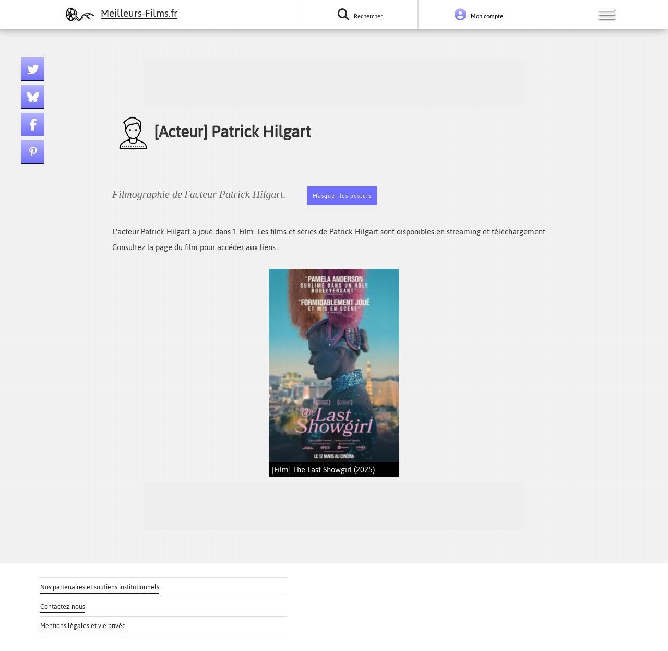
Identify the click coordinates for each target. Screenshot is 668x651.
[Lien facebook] (32, 124)
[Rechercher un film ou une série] (359, 14)
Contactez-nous (62, 606)
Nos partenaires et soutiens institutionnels (99, 587)
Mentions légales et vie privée (83, 626)
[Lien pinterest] (32, 152)
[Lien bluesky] (32, 97)
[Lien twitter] (32, 69)
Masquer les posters (342, 196)
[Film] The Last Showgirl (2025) (323, 469)
